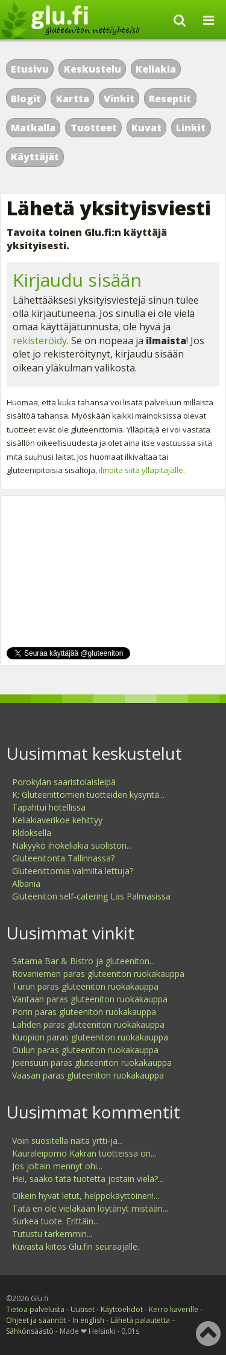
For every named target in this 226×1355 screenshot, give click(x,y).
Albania (26, 883)
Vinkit (119, 98)
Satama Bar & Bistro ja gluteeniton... (83, 961)
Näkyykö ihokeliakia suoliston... (72, 845)
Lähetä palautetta (140, 1320)
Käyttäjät (35, 156)
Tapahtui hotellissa (49, 807)
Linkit (191, 127)
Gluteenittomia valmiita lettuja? (72, 871)
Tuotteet (94, 127)
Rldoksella (31, 832)
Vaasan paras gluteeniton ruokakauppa (88, 1075)
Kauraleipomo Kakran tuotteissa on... (84, 1153)
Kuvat (146, 127)
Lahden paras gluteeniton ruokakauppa (88, 1024)
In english (88, 1320)
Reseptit (170, 98)
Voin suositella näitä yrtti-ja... (67, 1140)
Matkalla (33, 127)
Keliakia (156, 69)
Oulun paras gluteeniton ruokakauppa (85, 1050)
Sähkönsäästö (30, 1331)
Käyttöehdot (122, 1309)
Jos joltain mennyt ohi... (57, 1166)
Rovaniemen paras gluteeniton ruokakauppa (98, 973)
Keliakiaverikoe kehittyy (57, 820)
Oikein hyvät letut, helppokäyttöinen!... (85, 1195)
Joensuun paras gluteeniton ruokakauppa (92, 1062)
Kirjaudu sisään (77, 279)
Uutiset (83, 1309)
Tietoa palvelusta (35, 1309)
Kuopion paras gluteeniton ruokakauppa (90, 1037)
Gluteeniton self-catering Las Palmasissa (91, 896)
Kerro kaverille (173, 1309)
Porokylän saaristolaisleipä (64, 782)
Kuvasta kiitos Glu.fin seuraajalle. (75, 1246)
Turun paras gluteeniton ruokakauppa (85, 986)
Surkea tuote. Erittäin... (55, 1221)
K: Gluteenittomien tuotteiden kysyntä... (88, 794)
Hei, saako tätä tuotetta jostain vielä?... (87, 1178)
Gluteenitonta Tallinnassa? (63, 858)
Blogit (26, 98)
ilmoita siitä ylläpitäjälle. (142, 470)
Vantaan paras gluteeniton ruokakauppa (90, 999)
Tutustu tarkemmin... (52, 1233)
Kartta (72, 98)
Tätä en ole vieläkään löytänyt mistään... (90, 1208)
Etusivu (30, 69)
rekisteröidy (40, 340)
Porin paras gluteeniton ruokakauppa (84, 1011)
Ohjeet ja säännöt (36, 1320)
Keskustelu (92, 69)
